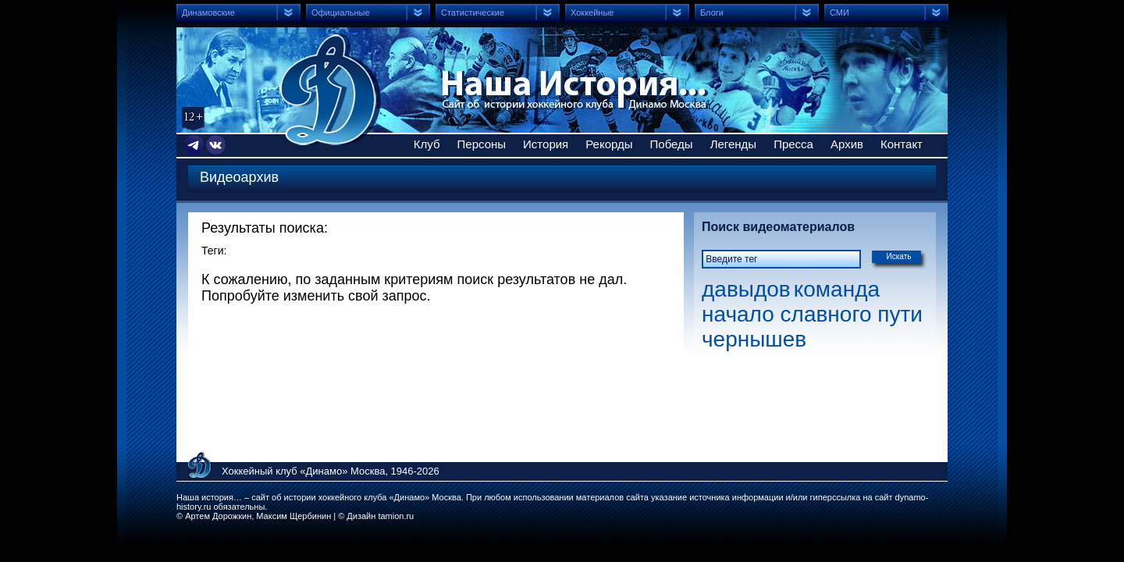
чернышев (754, 339)
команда (837, 289)
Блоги (712, 12)
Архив (847, 144)
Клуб (427, 144)
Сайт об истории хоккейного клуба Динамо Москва (330, 89)
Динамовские (208, 12)
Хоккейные (592, 12)
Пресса (793, 144)
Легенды (733, 144)
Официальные (340, 12)
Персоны (482, 144)
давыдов (746, 289)
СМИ (839, 12)
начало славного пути (812, 314)
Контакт (901, 144)
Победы (671, 144)
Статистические (472, 12)
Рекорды (608, 144)
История (545, 144)
